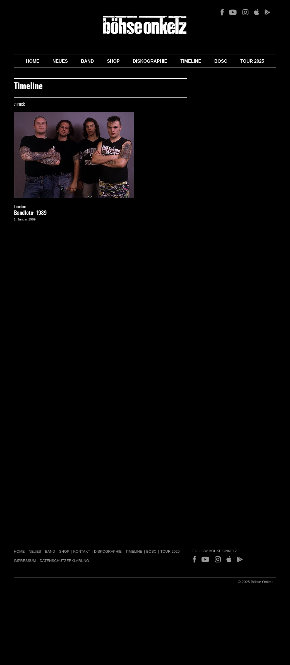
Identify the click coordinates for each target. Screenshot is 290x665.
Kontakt (81, 551)
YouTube (233, 12)
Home (32, 61)
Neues (60, 61)
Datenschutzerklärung (64, 561)
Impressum (25, 561)
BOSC (220, 61)
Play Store (267, 12)
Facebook (222, 12)
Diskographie (150, 61)
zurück (19, 104)
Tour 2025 (252, 61)
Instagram (245, 12)
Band (87, 61)
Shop (113, 61)
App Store (256, 12)
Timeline (190, 61)
